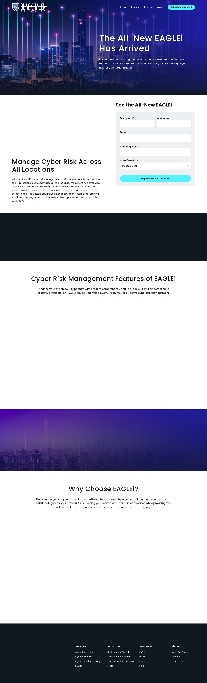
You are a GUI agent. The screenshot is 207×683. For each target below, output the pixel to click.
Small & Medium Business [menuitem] (120, 661)
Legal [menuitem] (110, 665)
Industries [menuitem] (135, 7)
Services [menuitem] (123, 7)
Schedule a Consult (181, 7)
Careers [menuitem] (176, 656)
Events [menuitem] (142, 661)
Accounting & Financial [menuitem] (119, 656)
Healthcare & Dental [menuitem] (118, 652)
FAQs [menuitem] (142, 652)
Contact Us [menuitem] (177, 661)
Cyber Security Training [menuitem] (87, 661)
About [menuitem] (160, 7)
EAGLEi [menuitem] (78, 665)
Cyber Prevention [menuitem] (84, 652)
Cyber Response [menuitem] (83, 656)
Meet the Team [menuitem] (180, 652)
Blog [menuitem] (141, 665)
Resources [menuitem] (148, 7)
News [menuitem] (142, 656)
